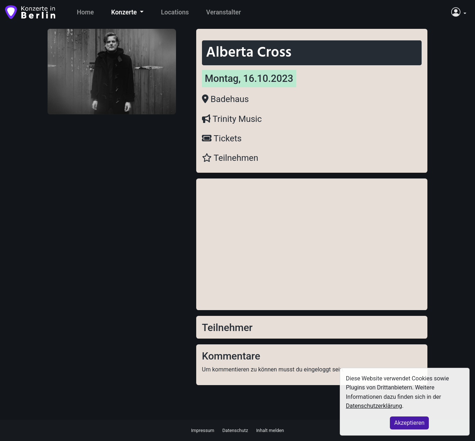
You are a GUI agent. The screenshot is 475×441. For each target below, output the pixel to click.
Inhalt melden (270, 430)
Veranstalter (223, 12)
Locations (175, 12)
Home (85, 12)
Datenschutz (235, 430)
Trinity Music (232, 119)
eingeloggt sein (323, 369)
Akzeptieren (409, 422)
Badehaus (225, 99)
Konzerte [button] (124, 12)
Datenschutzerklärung (374, 405)
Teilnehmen (230, 158)
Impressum (202, 430)
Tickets (222, 138)
